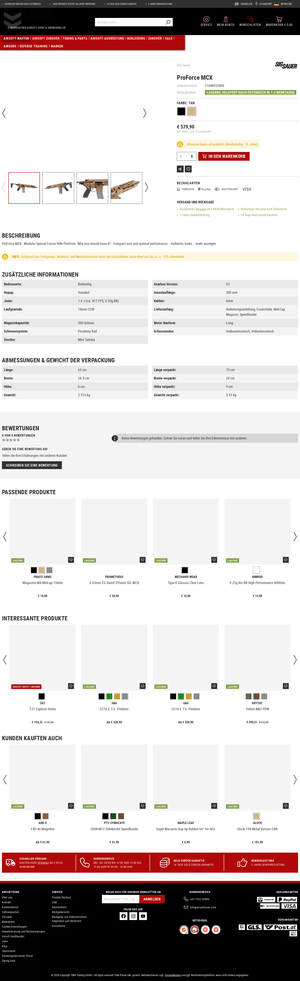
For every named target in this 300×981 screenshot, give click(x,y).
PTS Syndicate (114, 823)
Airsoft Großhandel (13, 936)
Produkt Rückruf (61, 897)
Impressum (8, 951)
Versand (201, 209)
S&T (42, 703)
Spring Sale (8, 960)
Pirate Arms (43, 577)
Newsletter (8, 922)
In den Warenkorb (223, 156)
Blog (4, 946)
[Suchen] (168, 24)
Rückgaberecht (60, 912)
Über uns (7, 897)
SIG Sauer (183, 65)
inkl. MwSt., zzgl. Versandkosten (194, 131)
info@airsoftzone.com (203, 907)
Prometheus (114, 577)
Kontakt (6, 902)
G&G (114, 703)
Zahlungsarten (10, 912)
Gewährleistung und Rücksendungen (23, 931)
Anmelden (151, 899)
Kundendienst (10, 907)
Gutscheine (58, 926)
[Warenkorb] (279, 23)
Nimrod (257, 577)
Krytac (257, 703)
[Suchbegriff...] (129, 24)
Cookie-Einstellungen (14, 926)
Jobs (5, 941)
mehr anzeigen (206, 243)
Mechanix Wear (186, 577)
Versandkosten (173, 975)
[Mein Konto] (226, 23)
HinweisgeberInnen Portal (17, 956)
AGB (54, 902)
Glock (257, 823)
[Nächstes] (144, 113)
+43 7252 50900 (199, 899)
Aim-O (43, 823)
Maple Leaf (186, 823)
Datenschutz (59, 907)
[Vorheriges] (4, 113)
